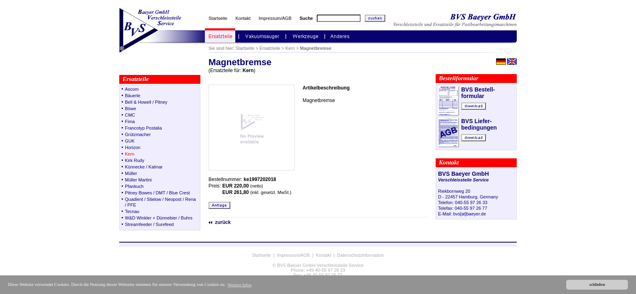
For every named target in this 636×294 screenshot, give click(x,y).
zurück (223, 222)
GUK (130, 140)
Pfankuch (134, 186)
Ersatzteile (270, 48)
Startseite (217, 18)
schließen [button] (597, 284)
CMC (130, 115)
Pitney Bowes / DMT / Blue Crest (157, 192)
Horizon (132, 147)
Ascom (132, 89)
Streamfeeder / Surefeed (149, 224)
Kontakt (242, 18)
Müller (131, 173)
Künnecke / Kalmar (144, 166)
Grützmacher (138, 134)
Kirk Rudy (134, 160)
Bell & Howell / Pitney (146, 102)
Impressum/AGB (275, 18)
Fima (130, 121)
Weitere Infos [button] (239, 284)
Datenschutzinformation (360, 255)
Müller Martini (138, 179)
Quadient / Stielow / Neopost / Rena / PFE (160, 202)
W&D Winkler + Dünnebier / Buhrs (159, 217)
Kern (290, 48)
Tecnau (132, 211)
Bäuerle (132, 95)
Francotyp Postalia (143, 128)
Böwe (130, 108)
